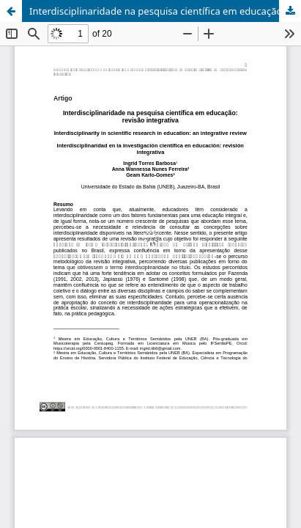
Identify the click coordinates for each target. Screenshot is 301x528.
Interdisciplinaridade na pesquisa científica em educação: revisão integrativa (165, 11)
